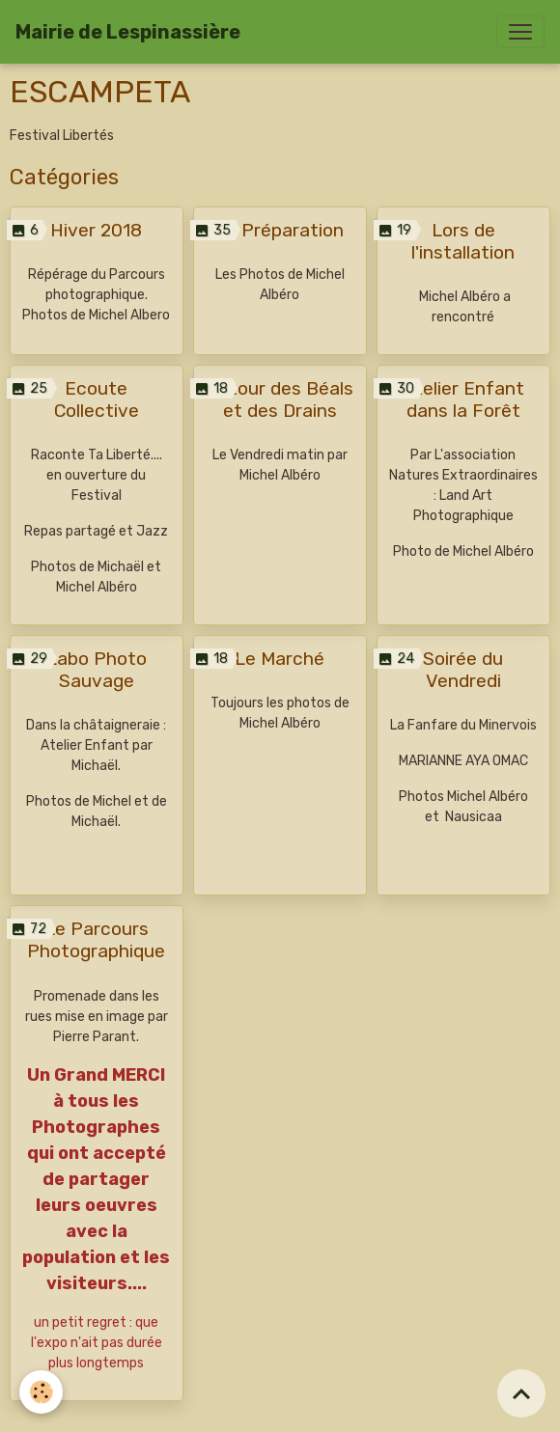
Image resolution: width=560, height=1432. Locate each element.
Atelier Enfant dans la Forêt (463, 399)
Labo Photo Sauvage (96, 669)
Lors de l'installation (463, 241)
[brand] (127, 31)
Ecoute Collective (96, 399)
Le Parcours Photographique (96, 940)
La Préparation (279, 230)
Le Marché (279, 658)
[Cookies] (41, 1392)
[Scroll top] (521, 1393)
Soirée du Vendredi (463, 669)
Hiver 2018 (96, 230)
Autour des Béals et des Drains (279, 399)
